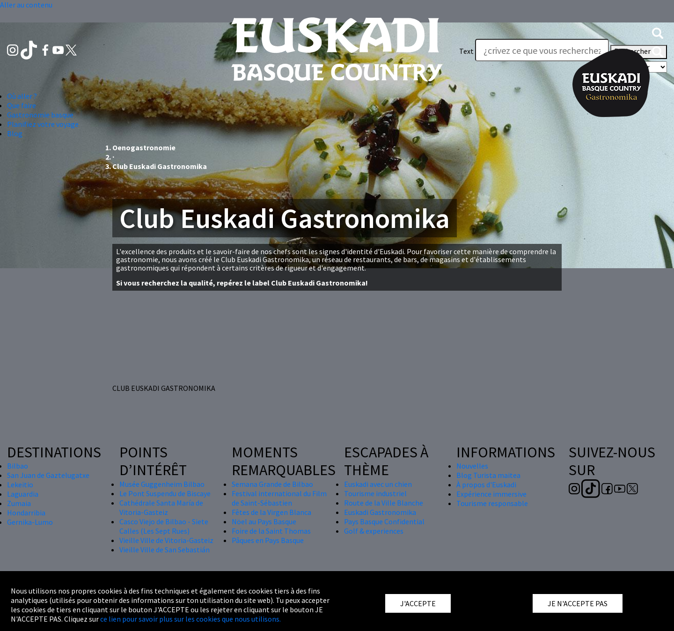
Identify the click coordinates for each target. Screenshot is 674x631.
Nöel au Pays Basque (264, 521)
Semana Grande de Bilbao (272, 484)
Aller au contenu (26, 4)
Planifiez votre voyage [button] (43, 124)
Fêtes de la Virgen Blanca (271, 512)
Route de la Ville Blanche (383, 502)
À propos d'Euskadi (486, 484)
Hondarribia (26, 512)
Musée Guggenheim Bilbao (162, 484)
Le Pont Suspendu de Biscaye (165, 493)
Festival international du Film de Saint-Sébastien (279, 498)
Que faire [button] (21, 105)
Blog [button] (14, 133)
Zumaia (19, 503)
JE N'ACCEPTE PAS (578, 603)
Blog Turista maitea (488, 475)
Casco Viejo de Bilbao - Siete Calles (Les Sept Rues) (163, 526)
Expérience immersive (491, 494)
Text (466, 51)
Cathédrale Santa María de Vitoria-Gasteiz (161, 507)
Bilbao (17, 465)
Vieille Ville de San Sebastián (164, 549)
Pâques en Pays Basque (268, 540)
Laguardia (22, 494)
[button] (657, 32)
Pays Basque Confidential (384, 521)
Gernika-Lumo (30, 522)
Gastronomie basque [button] (40, 114)
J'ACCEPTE (418, 603)
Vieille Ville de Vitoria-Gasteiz (166, 540)
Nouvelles (472, 465)
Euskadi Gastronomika (380, 512)
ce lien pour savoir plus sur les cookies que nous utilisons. (190, 619)
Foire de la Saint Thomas (271, 531)
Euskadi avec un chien (378, 484)
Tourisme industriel (375, 493)
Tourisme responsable (492, 503)
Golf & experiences (373, 531)
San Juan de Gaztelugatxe (48, 475)
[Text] (542, 50)
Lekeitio (20, 484)
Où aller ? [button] (22, 96)
